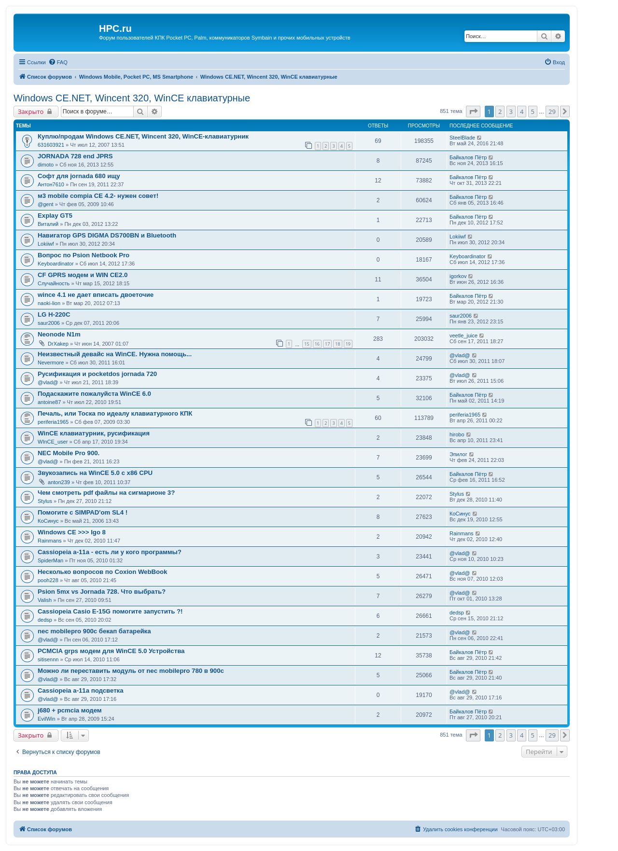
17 (327, 344)
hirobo (456, 434)
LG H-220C (54, 314)
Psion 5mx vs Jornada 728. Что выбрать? (102, 591)
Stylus (45, 501)
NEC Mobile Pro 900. (68, 453)
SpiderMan (50, 560)
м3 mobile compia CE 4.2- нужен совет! (98, 195)
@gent (46, 204)
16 (317, 344)
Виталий (48, 224)
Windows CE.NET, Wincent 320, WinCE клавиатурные (132, 98)
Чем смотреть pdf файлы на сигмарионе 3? (106, 492)
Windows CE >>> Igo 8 (72, 532)
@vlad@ (459, 355)
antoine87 (49, 402)
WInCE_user (53, 442)
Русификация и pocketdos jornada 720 (97, 373)
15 (306, 344)
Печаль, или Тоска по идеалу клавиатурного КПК (115, 413)
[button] (473, 111)
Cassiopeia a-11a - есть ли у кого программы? (110, 552)
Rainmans (50, 541)
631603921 (51, 145)
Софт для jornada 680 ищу (79, 176)
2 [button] (500, 111)
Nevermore (51, 362)
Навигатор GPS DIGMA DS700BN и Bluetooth (107, 235)
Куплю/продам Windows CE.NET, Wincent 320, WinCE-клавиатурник (143, 136)
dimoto (46, 164)
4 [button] (521, 111)
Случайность (54, 283)
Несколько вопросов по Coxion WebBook (102, 571)
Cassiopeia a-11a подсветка (81, 690)
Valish (45, 600)
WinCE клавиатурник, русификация (94, 433)
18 (337, 344)
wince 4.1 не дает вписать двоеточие (96, 294)
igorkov (457, 276)
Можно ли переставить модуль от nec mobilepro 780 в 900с (131, 670)
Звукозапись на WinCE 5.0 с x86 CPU (95, 472)
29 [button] (552, 111)
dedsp (45, 620)
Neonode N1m (59, 334)
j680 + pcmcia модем (70, 710)
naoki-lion (49, 303)
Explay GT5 (55, 215)
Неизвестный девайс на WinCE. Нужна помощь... (115, 354)
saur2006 (49, 323)
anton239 (59, 482)
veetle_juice (463, 335)
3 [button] (511, 111)
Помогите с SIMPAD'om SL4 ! (82, 512)
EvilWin (47, 719)
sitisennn (48, 659)
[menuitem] (58, 62)
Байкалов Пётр (468, 157)
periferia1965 (53, 422)
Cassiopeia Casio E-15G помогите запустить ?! (110, 611)
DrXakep (58, 344)
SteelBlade (462, 137)
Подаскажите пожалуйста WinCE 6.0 (94, 393)
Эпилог (458, 454)
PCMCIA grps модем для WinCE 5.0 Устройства (111, 651)
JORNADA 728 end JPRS (75, 156)
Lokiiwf (46, 244)
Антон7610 (51, 184)
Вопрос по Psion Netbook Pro (83, 255)
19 (348, 344)
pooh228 (48, 580)
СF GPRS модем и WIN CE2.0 (82, 275)
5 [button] (532, 111)
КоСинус (48, 521)
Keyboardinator (56, 263)
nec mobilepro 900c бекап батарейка (94, 631)
